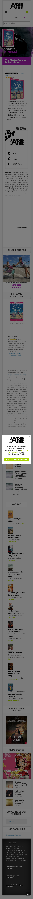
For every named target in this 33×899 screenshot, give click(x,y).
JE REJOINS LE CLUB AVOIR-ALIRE (16, 459)
